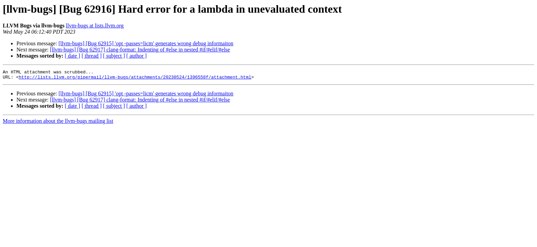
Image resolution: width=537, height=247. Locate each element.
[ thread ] (92, 56)
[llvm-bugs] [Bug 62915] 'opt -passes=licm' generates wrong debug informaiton (146, 43)
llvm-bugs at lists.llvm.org (95, 25)
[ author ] (136, 56)
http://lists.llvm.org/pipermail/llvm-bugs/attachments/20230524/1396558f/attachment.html (135, 79)
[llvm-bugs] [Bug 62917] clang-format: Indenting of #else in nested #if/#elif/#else (140, 49)
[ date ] (72, 56)
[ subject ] (114, 56)
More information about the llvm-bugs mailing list (58, 123)
